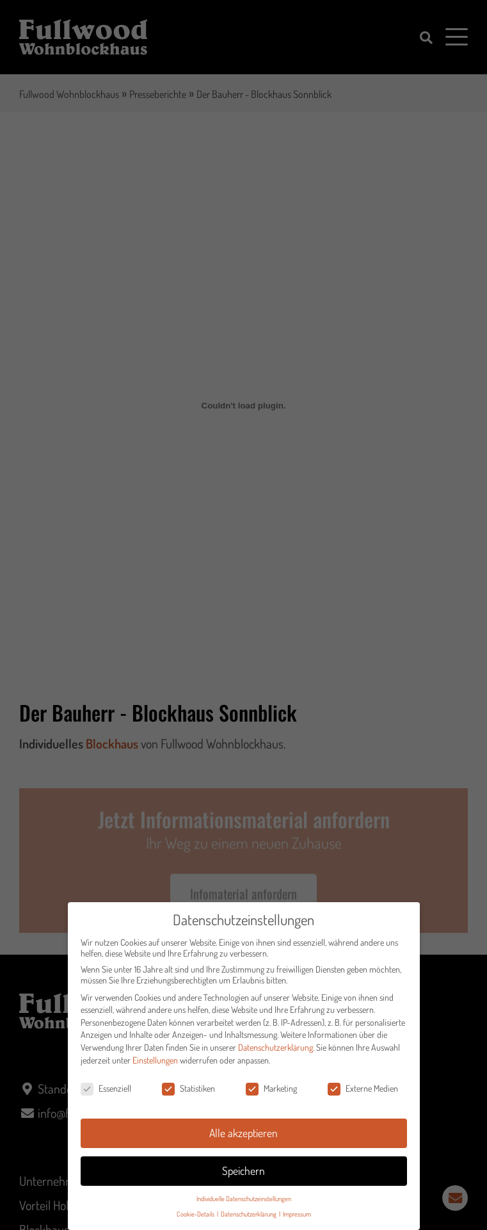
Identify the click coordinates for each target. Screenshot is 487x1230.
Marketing (271, 1093)
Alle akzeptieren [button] (243, 1138)
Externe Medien (363, 1093)
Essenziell (106, 1093)
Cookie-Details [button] (196, 1219)
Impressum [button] (297, 1219)
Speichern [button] (243, 1176)
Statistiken (188, 1093)
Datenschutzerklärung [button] (249, 1219)
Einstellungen (155, 1065)
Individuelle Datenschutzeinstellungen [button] (243, 1203)
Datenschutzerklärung (275, 1052)
